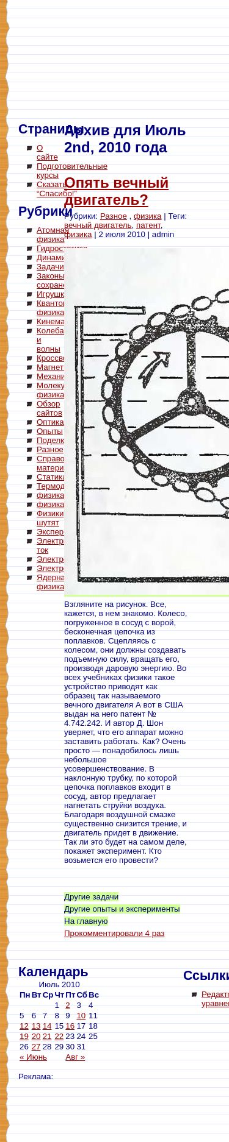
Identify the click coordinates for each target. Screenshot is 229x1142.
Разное (50, 449)
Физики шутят (50, 518)
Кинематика (59, 321)
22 (59, 1036)
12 (24, 1025)
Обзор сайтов (49, 408)
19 (24, 1036)
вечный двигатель (98, 225)
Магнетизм (57, 367)
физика (51, 495)
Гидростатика (62, 248)
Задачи (50, 266)
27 (36, 1046)
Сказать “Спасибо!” (57, 189)
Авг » (75, 1057)
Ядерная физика (53, 582)
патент (148, 225)
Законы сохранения (59, 280)
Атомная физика (53, 234)
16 (70, 1025)
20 (36, 1036)
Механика (55, 376)
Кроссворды (59, 358)
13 (36, 1025)
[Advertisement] (67, 780)
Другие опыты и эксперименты (122, 908)
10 (80, 1015)
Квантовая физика (56, 308)
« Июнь (33, 1057)
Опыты (50, 431)
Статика (52, 476)
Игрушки (52, 294)
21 (47, 1036)
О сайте (47, 152)
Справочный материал (60, 463)
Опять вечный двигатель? (116, 191)
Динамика (55, 257)
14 (47, 1025)
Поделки (53, 440)
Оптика (50, 422)
